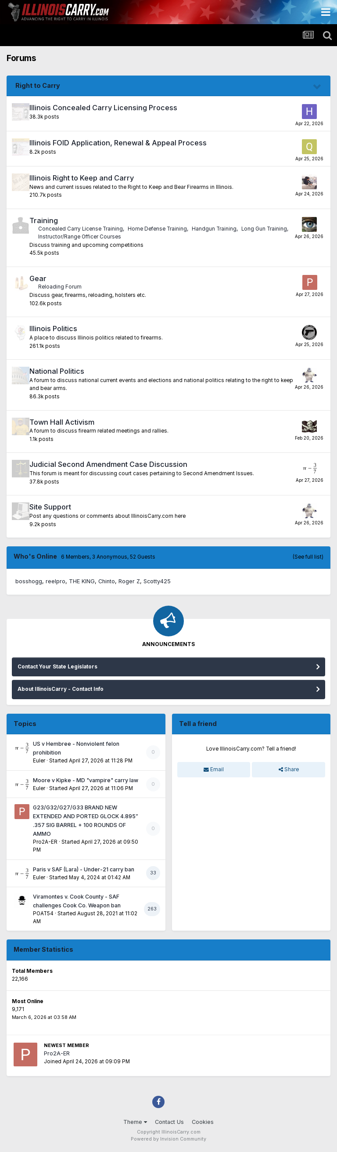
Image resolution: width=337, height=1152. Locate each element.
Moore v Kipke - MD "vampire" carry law (85, 780)
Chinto (106, 581)
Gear (38, 278)
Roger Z (129, 581)
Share (289, 769)
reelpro (55, 581)
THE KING (82, 581)
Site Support (50, 506)
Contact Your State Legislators (57, 667)
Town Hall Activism (61, 422)
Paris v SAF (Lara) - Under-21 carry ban (83, 869)
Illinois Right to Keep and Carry (81, 177)
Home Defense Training (157, 229)
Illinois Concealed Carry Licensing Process (103, 107)
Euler (39, 761)
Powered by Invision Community (168, 1139)
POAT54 (43, 913)
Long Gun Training (264, 229)
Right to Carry (37, 85)
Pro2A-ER (45, 842)
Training (43, 220)
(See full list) (308, 557)
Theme (135, 1122)
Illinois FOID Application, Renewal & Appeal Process (118, 142)
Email (214, 769)
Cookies (203, 1122)
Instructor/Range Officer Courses (79, 237)
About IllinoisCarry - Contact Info (61, 689)
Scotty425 (157, 581)
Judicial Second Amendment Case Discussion (108, 464)
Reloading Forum (60, 287)
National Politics (56, 371)
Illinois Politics (53, 328)
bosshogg (28, 581)
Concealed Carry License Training (80, 229)
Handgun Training (214, 229)
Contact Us (169, 1122)
